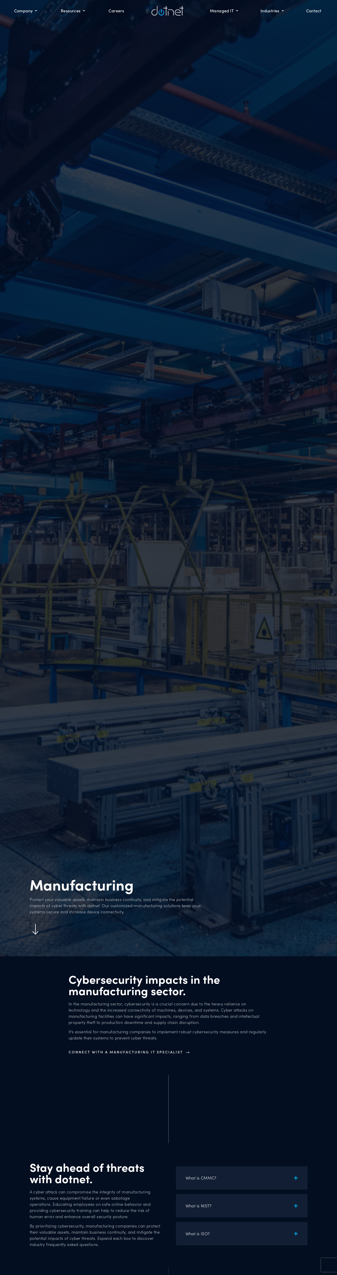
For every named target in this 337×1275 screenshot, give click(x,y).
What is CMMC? (201, 1178)
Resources (73, 10)
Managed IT (224, 10)
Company (25, 10)
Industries (272, 10)
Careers (116, 10)
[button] (241, 1178)
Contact (313, 10)
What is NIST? (199, 1206)
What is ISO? (198, 1233)
